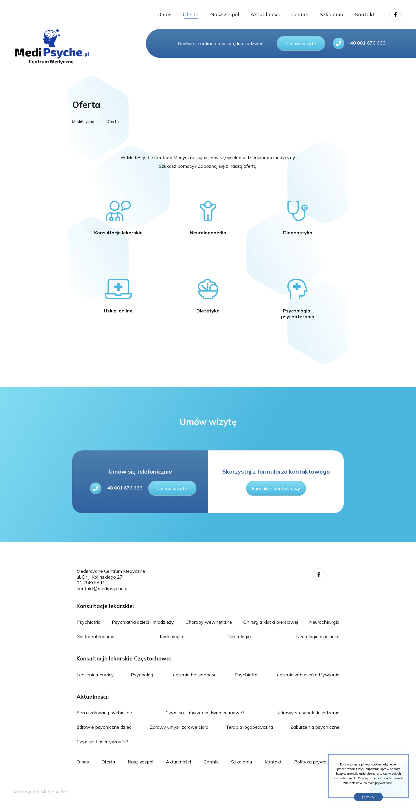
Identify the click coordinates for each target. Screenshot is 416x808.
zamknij (368, 797)
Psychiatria (89, 622)
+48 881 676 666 (116, 488)
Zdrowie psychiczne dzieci (105, 727)
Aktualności (265, 14)
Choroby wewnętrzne (208, 622)
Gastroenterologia (95, 636)
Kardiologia (171, 636)
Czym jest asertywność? (102, 741)
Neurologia (239, 636)
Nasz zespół (224, 14)
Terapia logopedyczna (249, 727)
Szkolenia (331, 14)
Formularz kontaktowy (276, 488)
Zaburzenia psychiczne (314, 727)
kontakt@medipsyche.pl (103, 588)
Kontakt (365, 14)
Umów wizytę (301, 43)
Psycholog (142, 675)
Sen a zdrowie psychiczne (104, 712)
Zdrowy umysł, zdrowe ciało (179, 727)
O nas (164, 14)
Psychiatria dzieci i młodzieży (143, 622)
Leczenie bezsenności (194, 675)
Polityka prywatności (316, 762)
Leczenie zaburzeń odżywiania (306, 675)
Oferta (191, 14)
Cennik (299, 14)
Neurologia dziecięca (317, 636)
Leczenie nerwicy (95, 675)
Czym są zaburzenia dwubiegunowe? (205, 712)
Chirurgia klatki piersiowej (270, 622)
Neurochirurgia (324, 622)
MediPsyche (83, 121)
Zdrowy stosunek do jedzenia (308, 712)
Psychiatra (246, 675)
